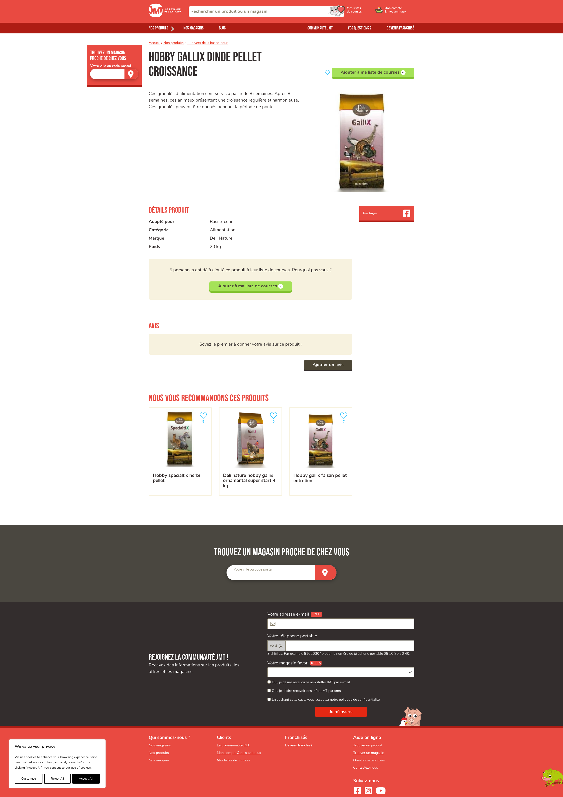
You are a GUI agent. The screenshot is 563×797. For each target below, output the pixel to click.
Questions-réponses (369, 760)
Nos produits (173, 43)
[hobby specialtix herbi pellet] (180, 451)
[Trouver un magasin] (131, 74)
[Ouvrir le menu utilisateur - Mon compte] (399, 11)
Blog (222, 28)
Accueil (154, 43)
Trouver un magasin (368, 753)
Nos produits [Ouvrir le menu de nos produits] (158, 28)
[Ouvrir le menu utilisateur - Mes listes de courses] (366, 11)
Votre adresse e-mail (288, 614)
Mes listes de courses (233, 760)
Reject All (57, 778)
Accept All (86, 778)
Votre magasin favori (288, 663)
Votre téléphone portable (292, 636)
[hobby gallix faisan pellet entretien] (320, 451)
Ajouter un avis (328, 365)
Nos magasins (193, 28)
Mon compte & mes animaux (239, 753)
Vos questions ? (359, 28)
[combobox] (266, 11)
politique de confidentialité (359, 699)
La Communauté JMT (233, 745)
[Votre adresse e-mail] (340, 623)
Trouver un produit (367, 745)
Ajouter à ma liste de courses (373, 72)
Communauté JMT (320, 28)
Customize (28, 778)
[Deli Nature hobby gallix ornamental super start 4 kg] (250, 451)
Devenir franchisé (400, 28)
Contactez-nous (365, 767)
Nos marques (159, 760)
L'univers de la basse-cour (207, 43)
